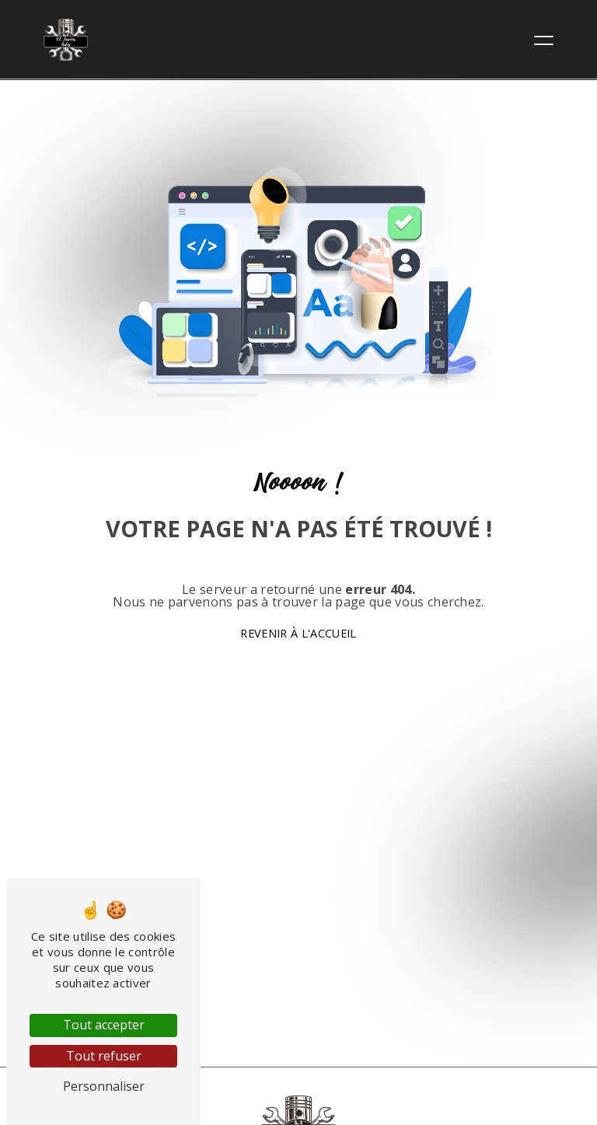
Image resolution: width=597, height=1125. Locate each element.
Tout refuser (103, 1055)
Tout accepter (104, 1024)
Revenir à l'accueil (298, 633)
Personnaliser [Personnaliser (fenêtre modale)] (104, 1086)
